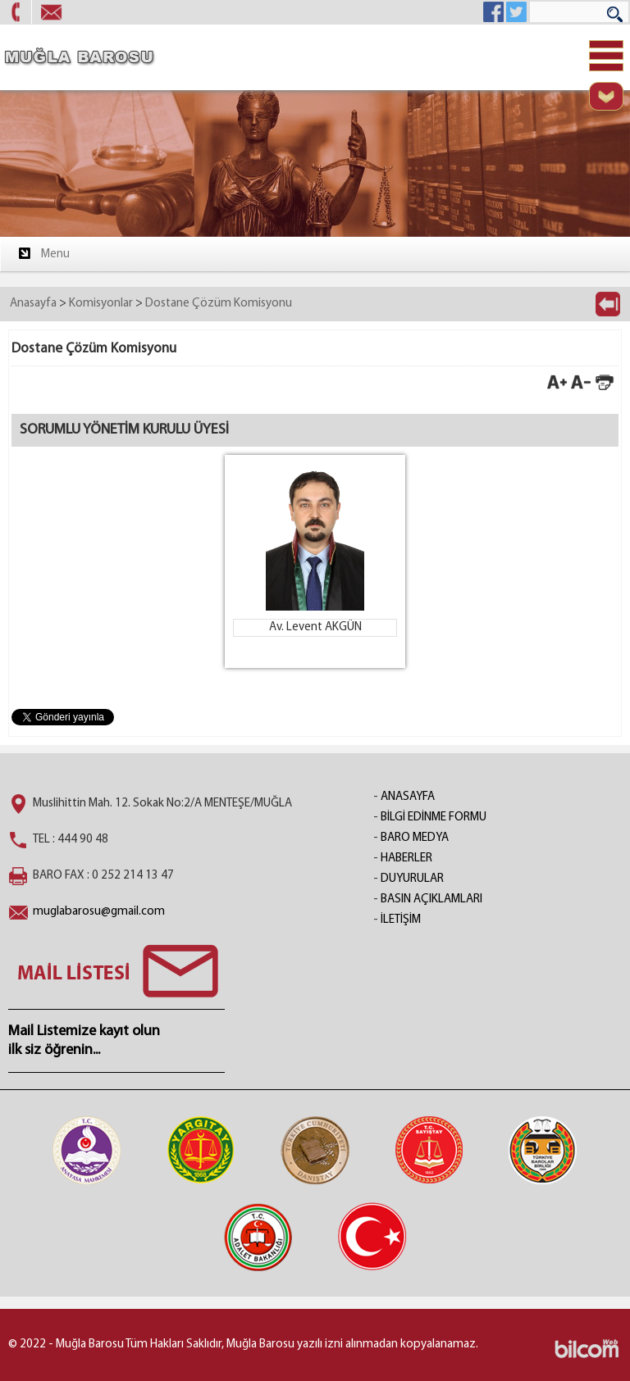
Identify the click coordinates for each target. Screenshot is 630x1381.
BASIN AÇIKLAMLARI (431, 899)
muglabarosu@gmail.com (99, 912)
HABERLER (406, 858)
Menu (43, 253)
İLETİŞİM (401, 920)
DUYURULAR (412, 879)
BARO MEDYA (415, 838)
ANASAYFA (408, 797)
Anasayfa (33, 304)
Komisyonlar (101, 304)
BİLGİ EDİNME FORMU (433, 817)
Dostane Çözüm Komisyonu (218, 304)
